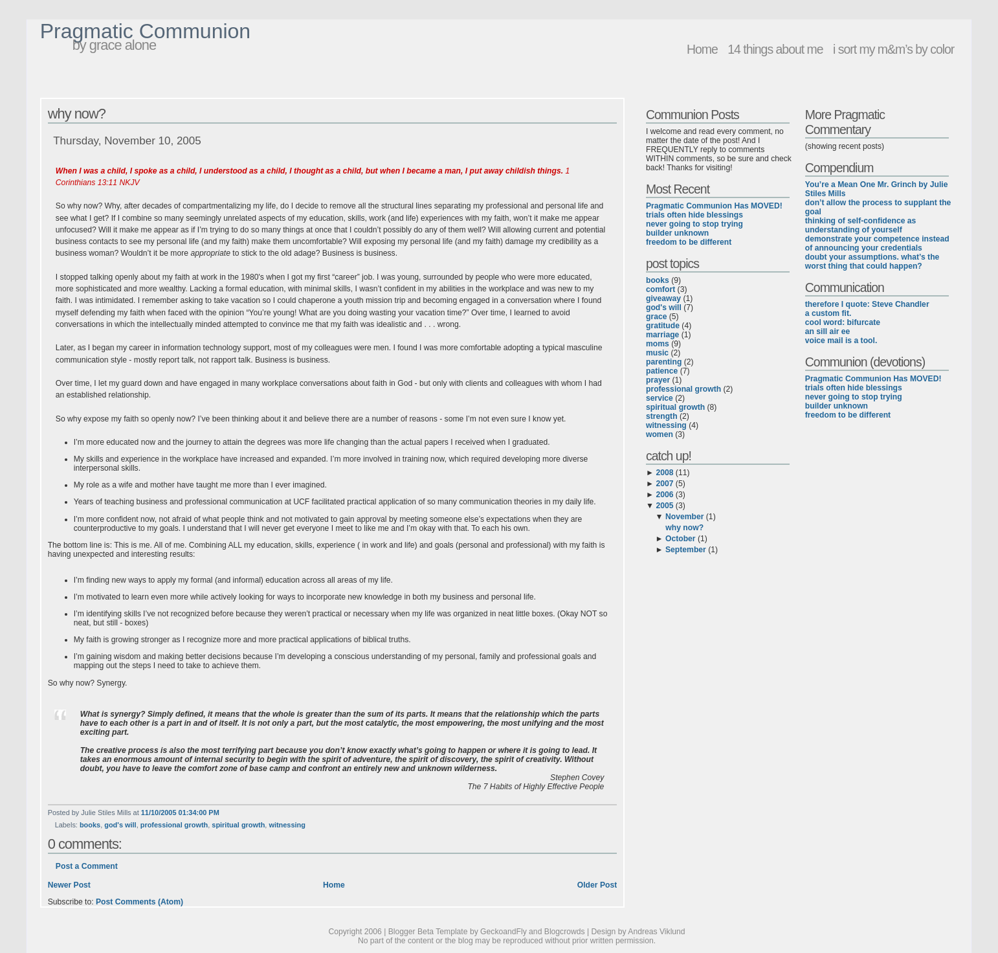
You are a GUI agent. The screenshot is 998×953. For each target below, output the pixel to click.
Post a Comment (87, 866)
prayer (658, 380)
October (680, 538)
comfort (660, 289)
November (684, 516)
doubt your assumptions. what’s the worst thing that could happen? (872, 261)
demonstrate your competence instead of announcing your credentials (877, 243)
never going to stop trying (694, 224)
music (657, 352)
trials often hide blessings (694, 214)
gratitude (663, 325)
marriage (662, 334)
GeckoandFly (503, 931)
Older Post (597, 885)
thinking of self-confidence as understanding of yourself (860, 225)
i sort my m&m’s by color (893, 49)
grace (656, 316)
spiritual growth (238, 825)
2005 (664, 505)
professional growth (174, 825)
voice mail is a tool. (841, 340)
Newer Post (69, 885)
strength (662, 416)
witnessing (287, 825)
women (659, 434)
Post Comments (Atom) (139, 901)
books (90, 825)
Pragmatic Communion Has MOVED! (714, 205)
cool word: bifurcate (842, 322)
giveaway (663, 298)
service (659, 398)
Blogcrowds (564, 931)
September (685, 549)
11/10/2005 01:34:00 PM (180, 812)
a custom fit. (828, 313)
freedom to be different (688, 242)
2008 (664, 472)
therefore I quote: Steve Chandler (867, 304)
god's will (120, 825)
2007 (664, 483)
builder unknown (677, 233)
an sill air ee (827, 331)
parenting (664, 361)
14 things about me (775, 49)
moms (657, 343)
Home (702, 49)
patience (662, 371)
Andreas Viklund (656, 931)
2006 (664, 494)
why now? (76, 114)
